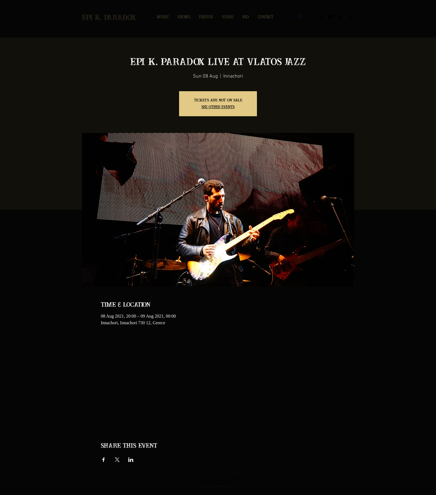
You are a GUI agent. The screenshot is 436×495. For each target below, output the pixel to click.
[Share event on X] (117, 459)
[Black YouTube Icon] (331, 17)
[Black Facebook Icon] (341, 17)
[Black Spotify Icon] (300, 17)
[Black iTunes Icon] (310, 17)
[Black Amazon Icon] (320, 17)
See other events (218, 107)
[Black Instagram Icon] (351, 17)
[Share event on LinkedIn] (130, 459)
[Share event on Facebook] (103, 459)
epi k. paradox (109, 18)
